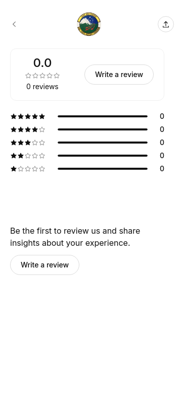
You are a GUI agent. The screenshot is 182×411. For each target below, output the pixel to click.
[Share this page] (166, 24)
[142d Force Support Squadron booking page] (14, 24)
